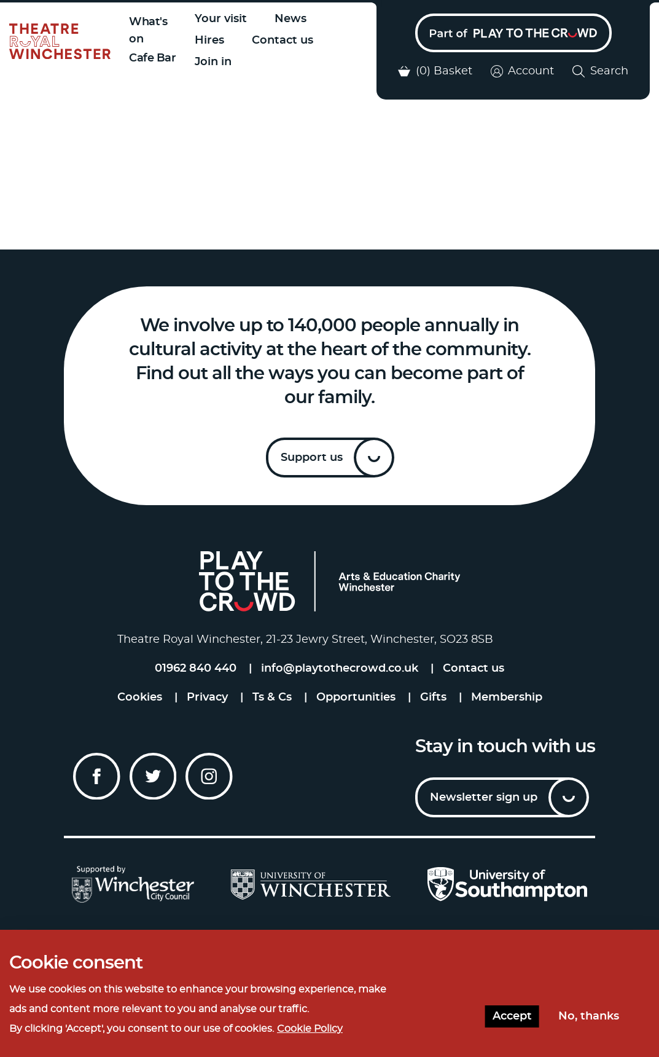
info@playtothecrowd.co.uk (339, 668)
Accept (512, 1016)
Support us (312, 457)
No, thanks (588, 1016)
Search (600, 71)
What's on (148, 31)
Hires (209, 40)
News (290, 19)
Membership (506, 697)
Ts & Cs (272, 697)
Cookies (139, 697)
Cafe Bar (152, 58)
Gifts (433, 697)
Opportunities (356, 697)
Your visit (221, 19)
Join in (213, 62)
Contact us (282, 40)
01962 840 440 (195, 668)
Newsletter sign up (483, 797)
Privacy (207, 697)
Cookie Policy (310, 1029)
